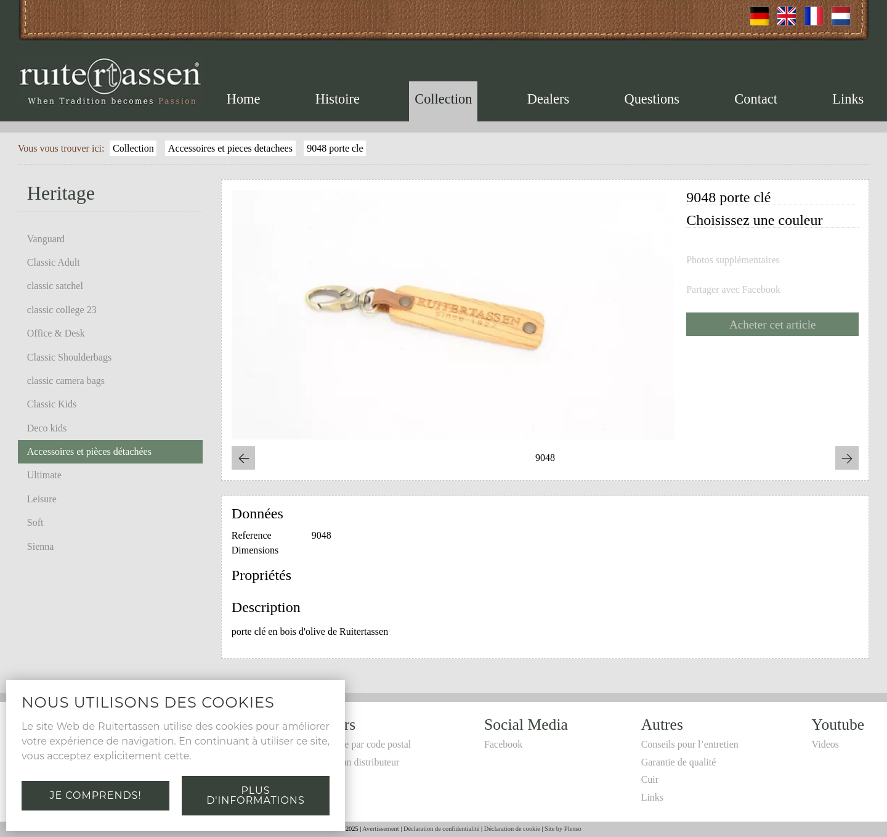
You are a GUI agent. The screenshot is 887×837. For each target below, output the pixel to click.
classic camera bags (66, 380)
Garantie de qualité (678, 762)
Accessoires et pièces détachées (89, 451)
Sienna (40, 546)
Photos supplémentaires (733, 260)
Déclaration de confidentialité (441, 828)
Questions (651, 99)
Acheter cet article (772, 324)
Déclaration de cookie (512, 828)
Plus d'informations (255, 795)
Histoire (337, 99)
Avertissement (380, 828)
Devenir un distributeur (353, 762)
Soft (35, 522)
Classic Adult (53, 262)
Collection (443, 99)
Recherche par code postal (359, 744)
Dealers (548, 99)
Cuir (649, 779)
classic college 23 (62, 309)
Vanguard (46, 239)
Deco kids (47, 428)
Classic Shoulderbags (69, 357)
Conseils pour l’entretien (690, 744)
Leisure (42, 499)
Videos (825, 744)
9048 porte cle (335, 148)
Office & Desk (56, 333)
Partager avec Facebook (733, 290)
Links (848, 99)
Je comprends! (95, 795)
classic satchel (55, 285)
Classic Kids (51, 404)
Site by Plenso (563, 828)
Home (244, 99)
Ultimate (44, 475)
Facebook (503, 744)
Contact (755, 99)
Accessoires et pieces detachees (230, 148)
